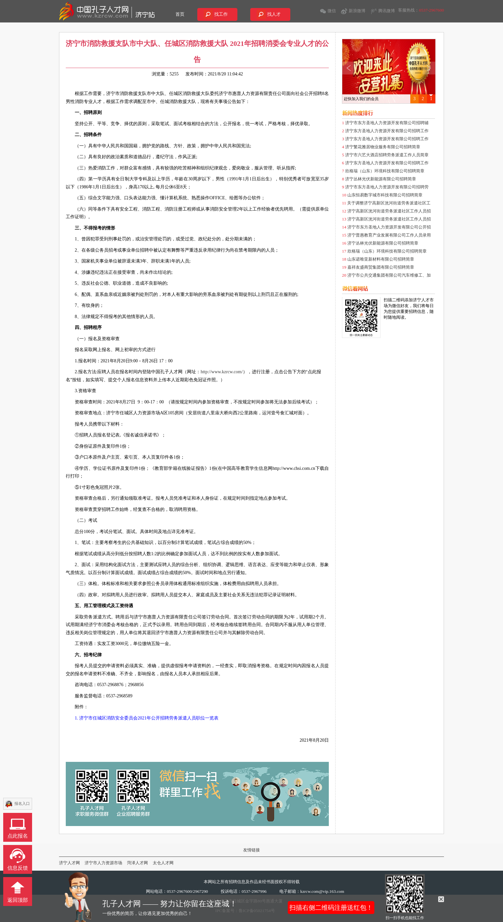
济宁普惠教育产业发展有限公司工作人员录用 (389, 235)
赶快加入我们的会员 (361, 99)
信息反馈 (17, 868)
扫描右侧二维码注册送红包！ (331, 907)
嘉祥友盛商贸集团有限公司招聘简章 (380, 267)
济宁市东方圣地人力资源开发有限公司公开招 (389, 227)
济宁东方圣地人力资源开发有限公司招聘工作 (387, 130)
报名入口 (22, 803)
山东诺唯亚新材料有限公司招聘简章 (380, 259)
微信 (332, 10)
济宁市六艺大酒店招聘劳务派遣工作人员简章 (387, 154)
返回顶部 (17, 900)
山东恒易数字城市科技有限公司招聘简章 (384, 195)
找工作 (221, 14)
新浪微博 (357, 10)
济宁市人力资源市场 (103, 862)
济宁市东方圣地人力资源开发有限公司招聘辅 (387, 122)
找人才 (274, 14)
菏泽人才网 (137, 862)
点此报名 (17, 836)
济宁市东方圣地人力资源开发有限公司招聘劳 (387, 187)
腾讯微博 (386, 10)
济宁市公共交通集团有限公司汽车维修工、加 (389, 275)
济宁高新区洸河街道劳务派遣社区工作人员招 (389, 211)
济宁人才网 (69, 862)
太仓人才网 (163, 862)
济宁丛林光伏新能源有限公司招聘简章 (380, 179)
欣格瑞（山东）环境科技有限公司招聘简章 (384, 170)
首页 (179, 14)
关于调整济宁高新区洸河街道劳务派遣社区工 (389, 203)
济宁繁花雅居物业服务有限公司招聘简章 (382, 146)
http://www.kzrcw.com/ (221, 371)
